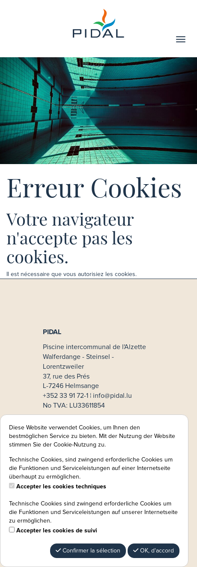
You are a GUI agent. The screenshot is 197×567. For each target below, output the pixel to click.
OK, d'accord (153, 550)
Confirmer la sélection (88, 550)
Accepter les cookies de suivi (56, 531)
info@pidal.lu (112, 395)
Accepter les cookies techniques (61, 487)
